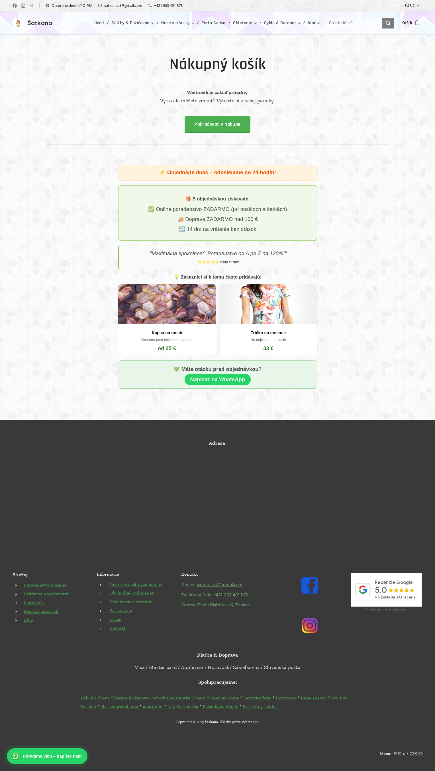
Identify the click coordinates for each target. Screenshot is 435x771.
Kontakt (117, 627)
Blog (28, 619)
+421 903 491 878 (168, 5)
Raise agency (313, 698)
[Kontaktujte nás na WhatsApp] (47, 756)
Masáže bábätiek (41, 611)
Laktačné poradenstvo (46, 593)
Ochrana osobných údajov (135, 584)
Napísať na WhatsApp (217, 379)
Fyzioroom (285, 698)
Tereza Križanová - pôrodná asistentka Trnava (159, 698)
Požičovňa (34, 602)
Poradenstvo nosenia (45, 585)
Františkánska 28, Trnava (224, 604)
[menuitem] (71, 23)
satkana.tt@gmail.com (123, 5)
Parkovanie (120, 610)
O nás (115, 619)
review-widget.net (394, 609)
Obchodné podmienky (131, 593)
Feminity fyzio (257, 698)
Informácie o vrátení (130, 601)
